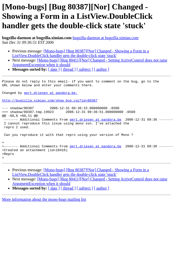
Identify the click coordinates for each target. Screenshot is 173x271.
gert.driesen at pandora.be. (51, 95)
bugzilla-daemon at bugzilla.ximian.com (106, 38)
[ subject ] (85, 69)
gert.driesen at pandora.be (95, 127)
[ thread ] (68, 69)
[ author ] (101, 69)
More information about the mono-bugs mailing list (44, 215)
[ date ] (54, 69)
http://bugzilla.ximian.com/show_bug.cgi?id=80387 (49, 105)
